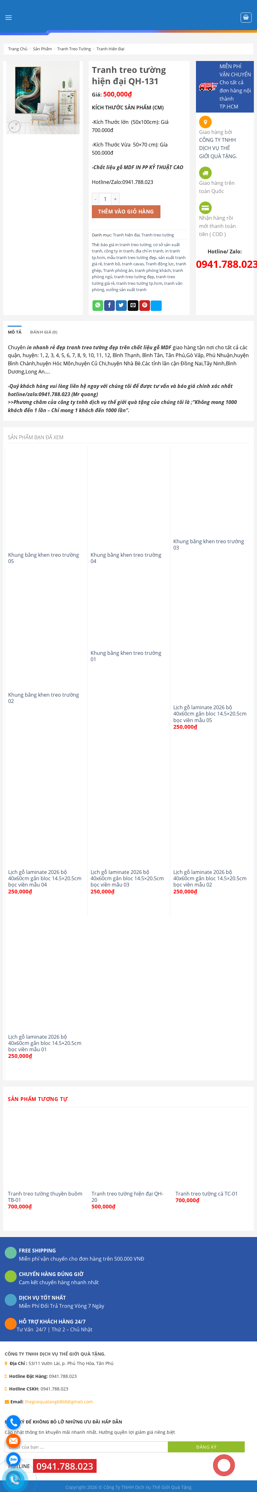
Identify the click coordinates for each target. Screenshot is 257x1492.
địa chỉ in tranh (149, 251)
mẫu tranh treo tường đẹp (131, 257)
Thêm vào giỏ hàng (126, 211)
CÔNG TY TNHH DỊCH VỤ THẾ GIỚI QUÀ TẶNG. (218, 147)
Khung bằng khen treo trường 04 (126, 558)
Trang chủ (17, 49)
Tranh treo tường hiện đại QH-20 (127, 1197)
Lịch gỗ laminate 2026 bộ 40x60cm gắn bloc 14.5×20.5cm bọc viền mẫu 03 (127, 878)
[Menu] (8, 17)
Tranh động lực (160, 264)
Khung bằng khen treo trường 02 (43, 698)
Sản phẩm (42, 49)
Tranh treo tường (74, 49)
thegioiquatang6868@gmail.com (59, 1402)
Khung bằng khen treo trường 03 (208, 544)
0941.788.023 (64, 1466)
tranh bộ (112, 264)
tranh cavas (133, 264)
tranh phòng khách (153, 270)
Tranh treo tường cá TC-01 (207, 1194)
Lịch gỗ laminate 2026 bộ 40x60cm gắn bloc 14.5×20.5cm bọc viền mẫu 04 (44, 878)
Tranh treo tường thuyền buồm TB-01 (45, 1197)
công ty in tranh (119, 251)
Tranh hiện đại (110, 49)
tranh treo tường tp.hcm (139, 283)
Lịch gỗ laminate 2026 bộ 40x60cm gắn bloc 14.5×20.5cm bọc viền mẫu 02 (210, 878)
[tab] (14, 332)
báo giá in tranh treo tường (126, 244)
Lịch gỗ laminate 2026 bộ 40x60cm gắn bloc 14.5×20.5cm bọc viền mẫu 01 (44, 1043)
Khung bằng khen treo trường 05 (43, 558)
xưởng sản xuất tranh (126, 289)
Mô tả (14, 332)
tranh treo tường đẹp (134, 276)
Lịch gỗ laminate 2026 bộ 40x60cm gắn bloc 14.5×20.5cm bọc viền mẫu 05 (210, 713)
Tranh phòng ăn (118, 270)
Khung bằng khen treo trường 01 (126, 656)
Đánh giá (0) (43, 332)
